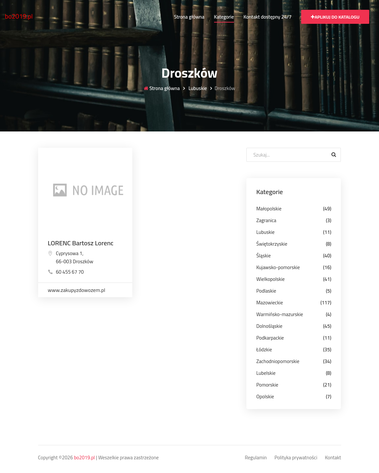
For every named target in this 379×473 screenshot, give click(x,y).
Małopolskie (268, 208)
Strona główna (189, 17)
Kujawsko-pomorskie (278, 267)
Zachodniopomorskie (277, 361)
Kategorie (224, 17)
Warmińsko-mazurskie (279, 314)
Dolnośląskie (269, 326)
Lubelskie (265, 373)
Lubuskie (197, 88)
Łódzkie (264, 349)
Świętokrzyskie (271, 244)
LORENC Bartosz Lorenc (81, 243)
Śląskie (263, 255)
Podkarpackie (270, 338)
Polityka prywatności (295, 458)
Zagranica (266, 220)
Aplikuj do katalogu (335, 17)
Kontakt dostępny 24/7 (267, 17)
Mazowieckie (269, 302)
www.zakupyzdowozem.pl (76, 290)
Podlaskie (266, 291)
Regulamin (256, 458)
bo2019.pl (19, 16)
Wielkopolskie (270, 279)
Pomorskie (267, 384)
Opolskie (265, 396)
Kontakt (333, 458)
